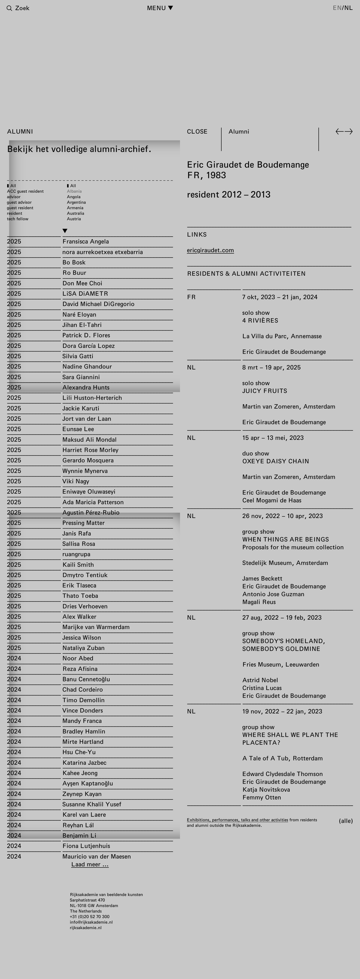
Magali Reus (259, 601)
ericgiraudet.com (210, 250)
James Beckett (262, 578)
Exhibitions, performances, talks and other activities (237, 819)
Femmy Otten (261, 797)
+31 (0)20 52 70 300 (90, 916)
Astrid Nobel (260, 680)
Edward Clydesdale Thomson (282, 773)
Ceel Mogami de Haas (271, 500)
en (337, 7)
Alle (346, 820)
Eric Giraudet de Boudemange (284, 351)
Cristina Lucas (262, 687)
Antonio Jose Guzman (273, 594)
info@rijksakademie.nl (91, 922)
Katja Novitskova (266, 789)
